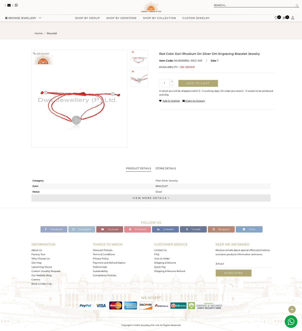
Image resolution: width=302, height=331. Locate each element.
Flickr (249, 229)
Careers (35, 279)
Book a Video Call (41, 283)
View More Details (151, 198)
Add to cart (198, 83)
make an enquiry (193, 100)
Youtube (109, 229)
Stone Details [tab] (166, 168)
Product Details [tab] (138, 168)
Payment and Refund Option (109, 262)
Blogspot (221, 229)
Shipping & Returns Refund (169, 271)
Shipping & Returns (165, 262)
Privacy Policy (101, 258)
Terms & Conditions (104, 254)
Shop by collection (159, 21)
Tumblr (193, 229)
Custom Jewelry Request (45, 271)
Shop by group (87, 21)
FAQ (156, 254)
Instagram (81, 229)
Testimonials (100, 266)
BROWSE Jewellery (20, 21)
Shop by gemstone (121, 21)
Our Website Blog (41, 275)
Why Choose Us (40, 258)
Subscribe (233, 273)
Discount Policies (102, 250)
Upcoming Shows (41, 266)
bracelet (52, 33)
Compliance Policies (104, 275)
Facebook (54, 229)
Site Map (36, 262)
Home (39, 33)
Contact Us (160, 250)
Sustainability (100, 271)
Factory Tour (38, 254)
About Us (36, 250)
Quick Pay (160, 266)
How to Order (162, 258)
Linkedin (165, 229)
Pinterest (137, 229)
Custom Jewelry (196, 21)
